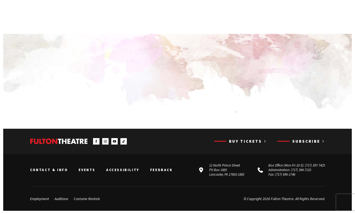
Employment (39, 198)
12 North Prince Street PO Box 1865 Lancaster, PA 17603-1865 (226, 170)
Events (87, 170)
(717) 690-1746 (285, 174)
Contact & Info (49, 170)
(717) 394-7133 (301, 170)
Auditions (61, 198)
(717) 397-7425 (315, 165)
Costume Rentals (87, 198)
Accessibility (122, 170)
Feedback (161, 170)
